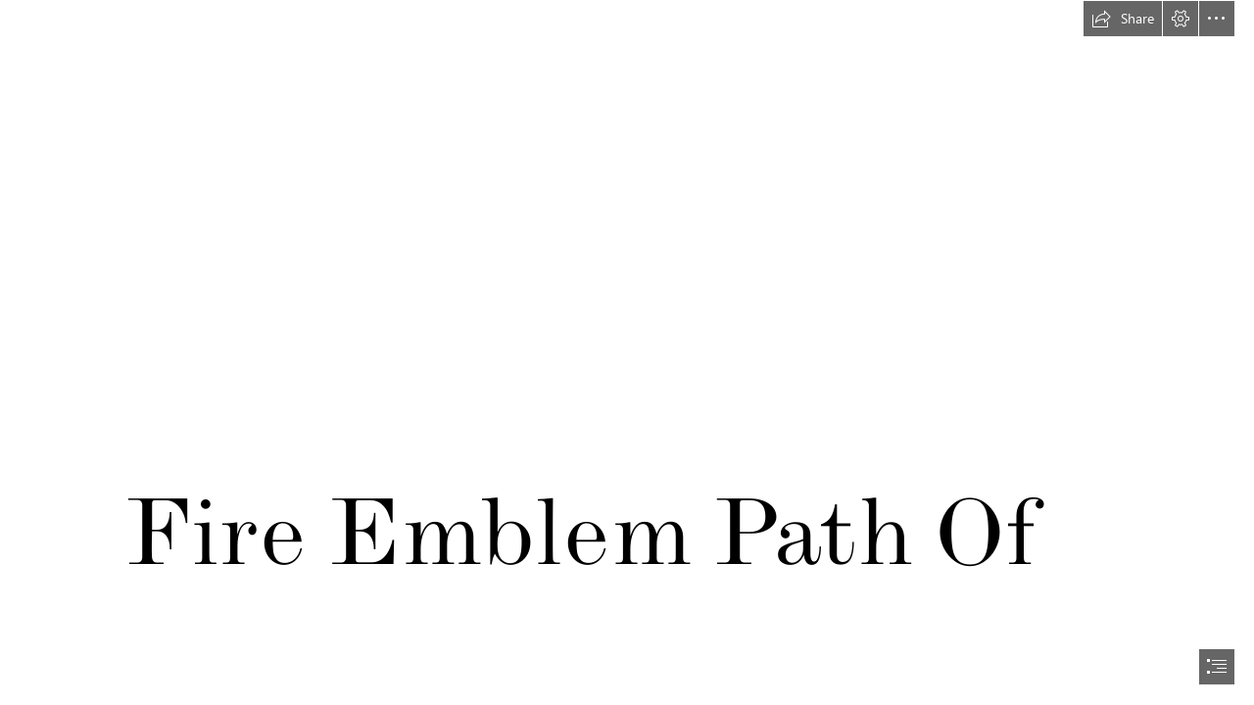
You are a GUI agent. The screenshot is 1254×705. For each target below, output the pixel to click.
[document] (627, 352)
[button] (1123, 18)
